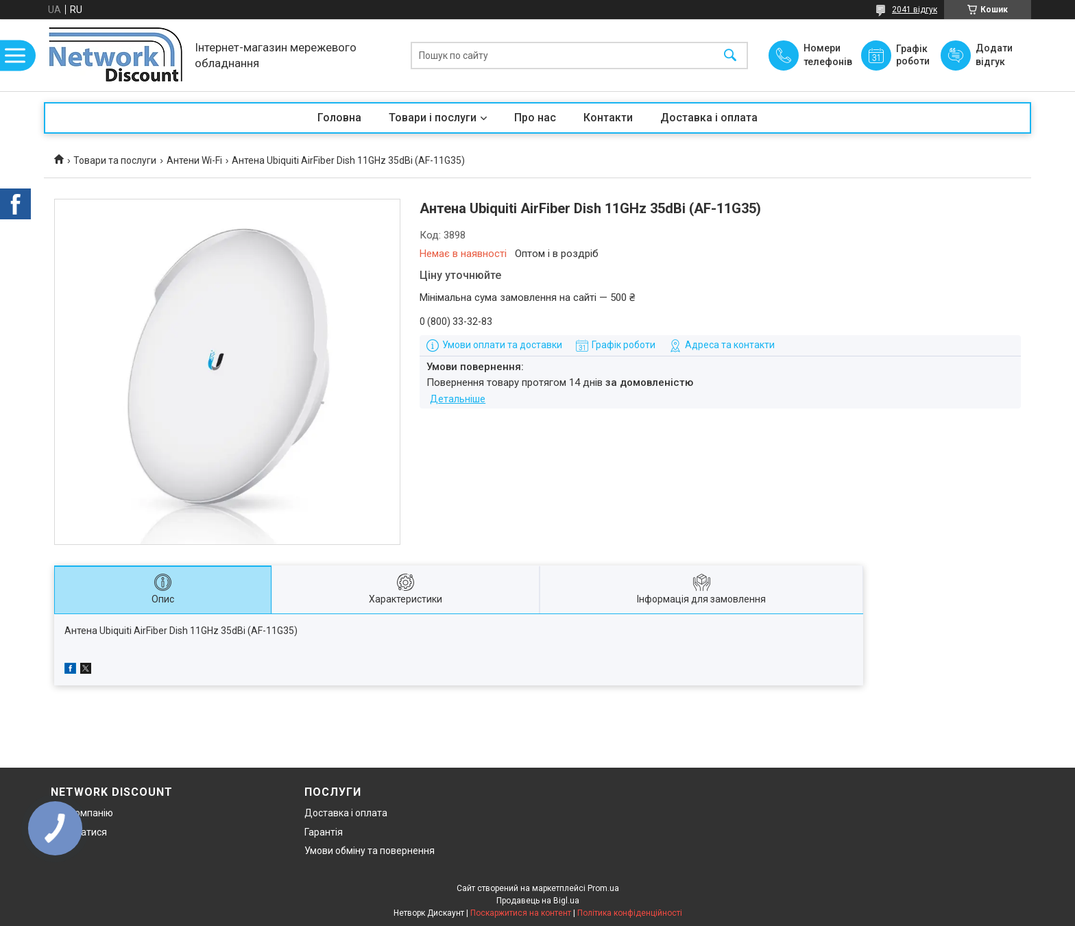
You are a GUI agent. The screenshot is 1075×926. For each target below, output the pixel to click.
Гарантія (323, 832)
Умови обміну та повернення (369, 850)
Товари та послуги (114, 160)
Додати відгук (994, 54)
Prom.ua (603, 888)
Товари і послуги (432, 117)
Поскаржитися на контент (520, 913)
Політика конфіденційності (629, 913)
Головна (339, 117)
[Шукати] (730, 55)
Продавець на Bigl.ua (537, 900)
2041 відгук (914, 9)
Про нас (535, 117)
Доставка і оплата (709, 117)
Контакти (608, 117)
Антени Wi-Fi (194, 160)
